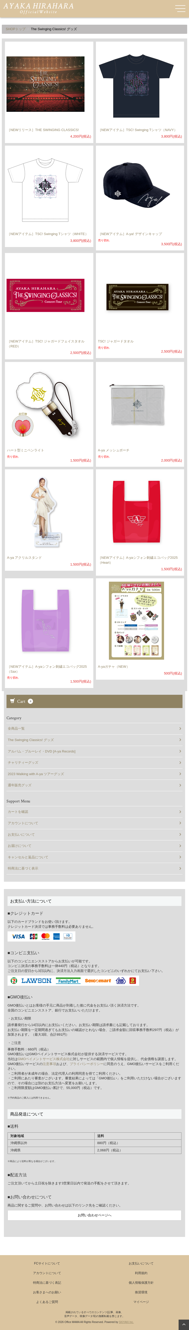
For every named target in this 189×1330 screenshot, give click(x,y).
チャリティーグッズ (94, 762)
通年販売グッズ (94, 785)
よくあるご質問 (47, 1302)
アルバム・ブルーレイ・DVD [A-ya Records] (94, 751)
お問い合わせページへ (95, 1215)
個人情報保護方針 (141, 1282)
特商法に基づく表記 (47, 1282)
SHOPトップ (15, 29)
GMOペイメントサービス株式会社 (44, 1059)
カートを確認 (94, 812)
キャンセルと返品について (94, 857)
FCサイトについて (47, 1263)
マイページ (141, 1302)
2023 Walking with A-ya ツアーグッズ (94, 774)
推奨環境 (141, 1292)
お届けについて (94, 846)
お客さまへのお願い (47, 1292)
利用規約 (141, 1273)
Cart (21, 701)
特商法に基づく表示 (94, 868)
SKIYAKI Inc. (126, 1322)
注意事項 (49, 1064)
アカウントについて (94, 823)
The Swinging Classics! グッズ (94, 740)
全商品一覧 (94, 728)
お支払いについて (94, 834)
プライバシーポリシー (86, 1064)
